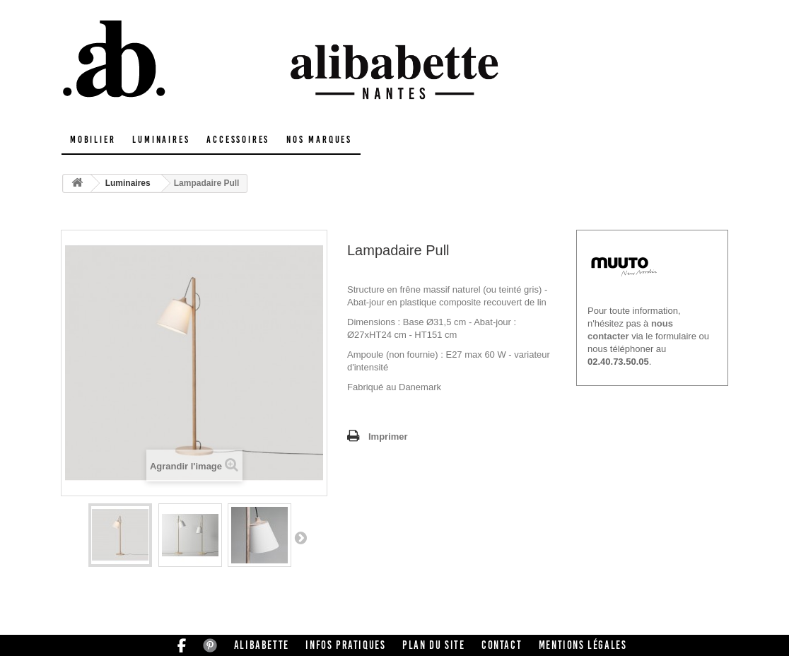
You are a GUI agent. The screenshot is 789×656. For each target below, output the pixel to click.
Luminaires (160, 140)
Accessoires (237, 140)
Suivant (300, 537)
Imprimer (388, 436)
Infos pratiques (345, 645)
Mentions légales (583, 645)
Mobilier (92, 140)
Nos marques (319, 140)
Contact (501, 645)
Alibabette (261, 645)
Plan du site (433, 645)
